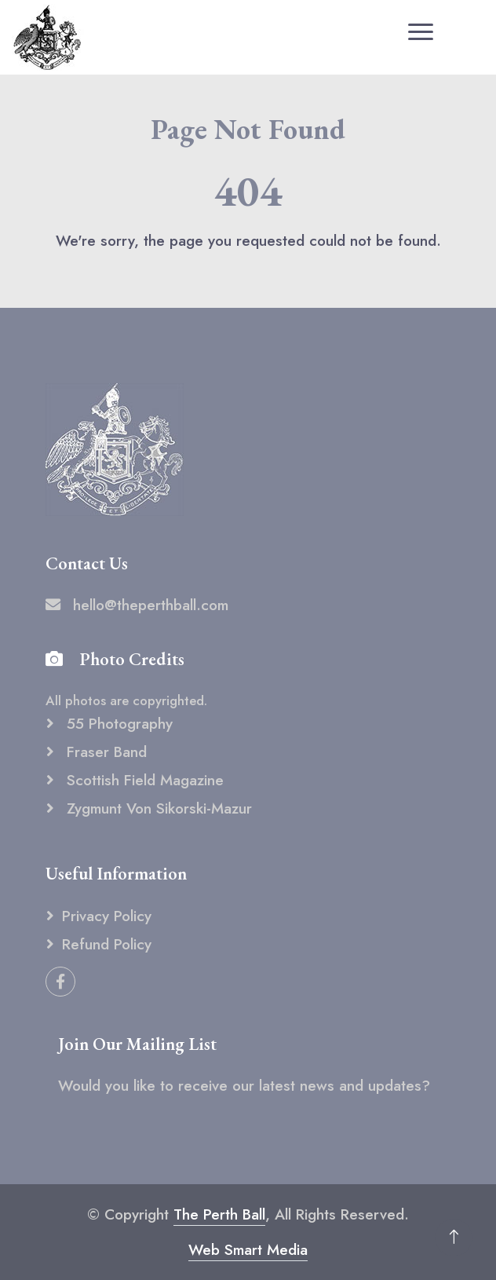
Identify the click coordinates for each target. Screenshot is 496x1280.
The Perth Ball (219, 1214)
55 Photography (117, 723)
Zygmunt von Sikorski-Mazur (157, 808)
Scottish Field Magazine (143, 780)
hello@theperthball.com (137, 605)
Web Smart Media (248, 1249)
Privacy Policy (106, 916)
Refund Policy (106, 944)
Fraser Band (104, 752)
